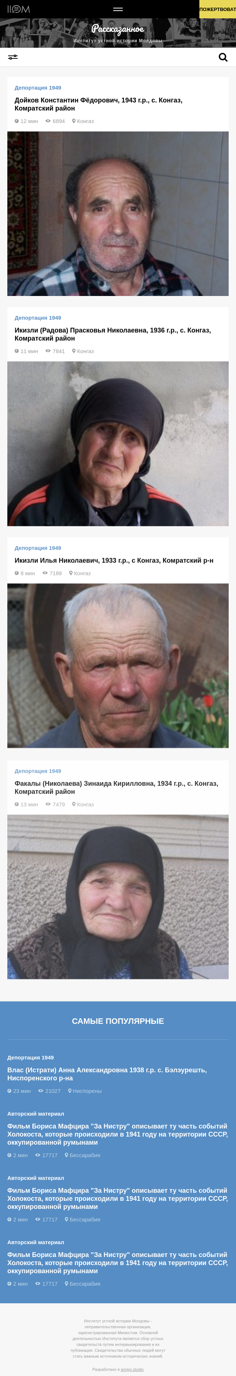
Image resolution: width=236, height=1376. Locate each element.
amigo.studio (132, 1369)
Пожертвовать (217, 9)
